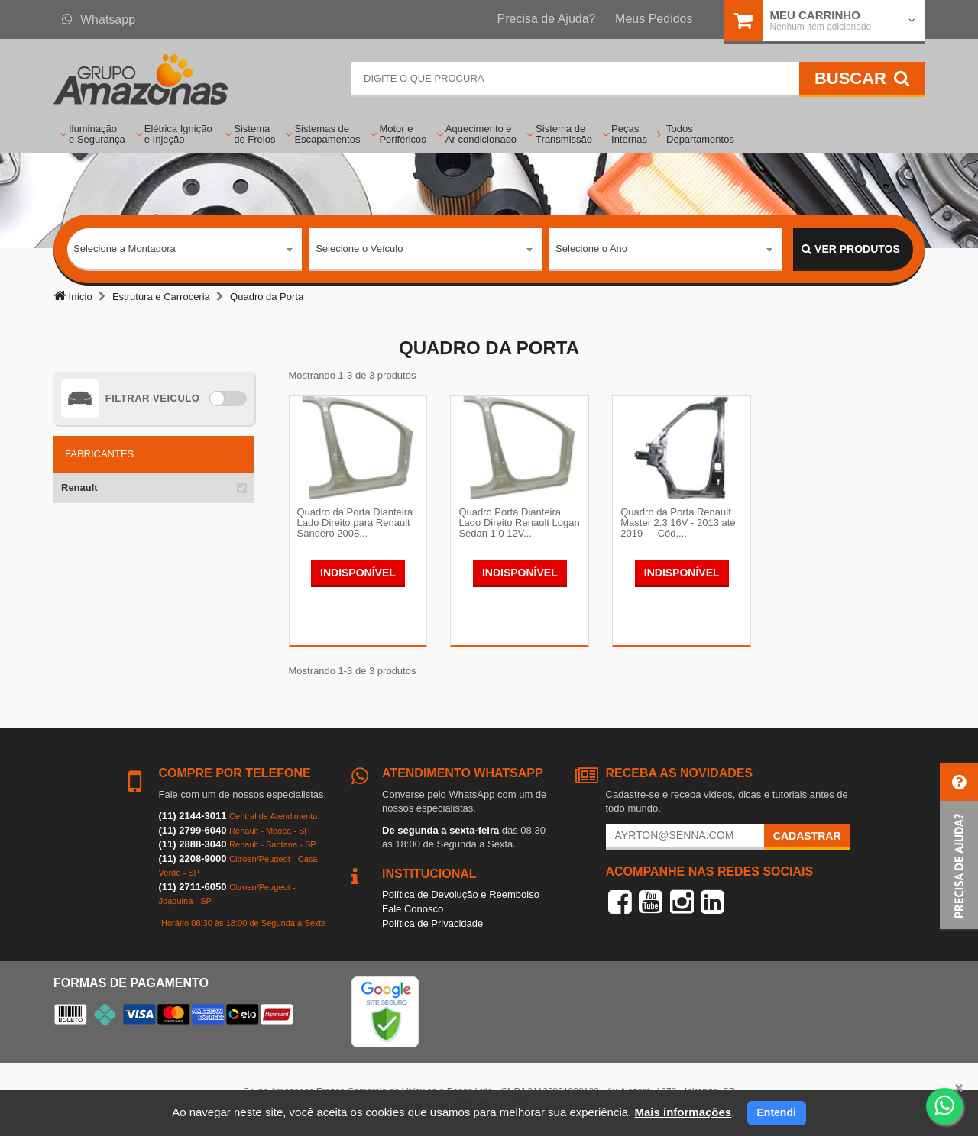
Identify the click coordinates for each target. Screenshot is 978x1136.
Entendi (776, 1112)
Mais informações (682, 1111)
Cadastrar (807, 836)
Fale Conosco (412, 909)
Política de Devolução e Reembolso (460, 894)
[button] (959, 847)
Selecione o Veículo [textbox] (359, 248)
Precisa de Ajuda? (546, 18)
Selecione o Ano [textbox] (591, 248)
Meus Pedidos (653, 18)
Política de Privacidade (432, 923)
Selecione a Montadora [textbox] (124, 248)
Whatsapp (98, 19)
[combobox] (184, 249)
